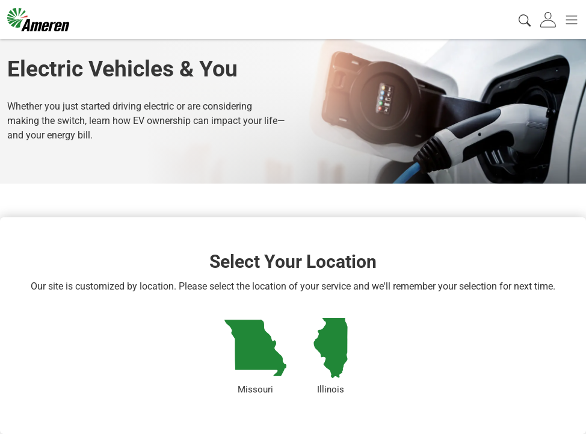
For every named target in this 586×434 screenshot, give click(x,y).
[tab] (549, 19)
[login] (549, 19)
